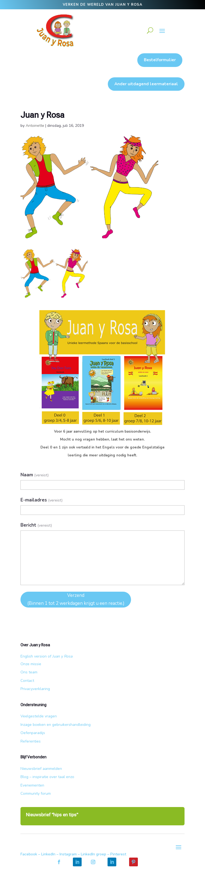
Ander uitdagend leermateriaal (146, 84)
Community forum (35, 793)
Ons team (28, 672)
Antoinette (35, 125)
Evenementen (32, 785)
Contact (27, 680)
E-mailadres (41, 500)
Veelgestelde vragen (38, 716)
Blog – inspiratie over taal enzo (47, 776)
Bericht (36, 525)
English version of (46, 656)
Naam (34, 475)
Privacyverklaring (35, 688)
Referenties (30, 741)
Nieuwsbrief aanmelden (41, 768)
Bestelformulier (160, 60)
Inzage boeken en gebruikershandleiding (55, 724)
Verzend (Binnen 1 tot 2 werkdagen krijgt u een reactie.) (75, 599)
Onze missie (30, 664)
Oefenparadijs (32, 732)
